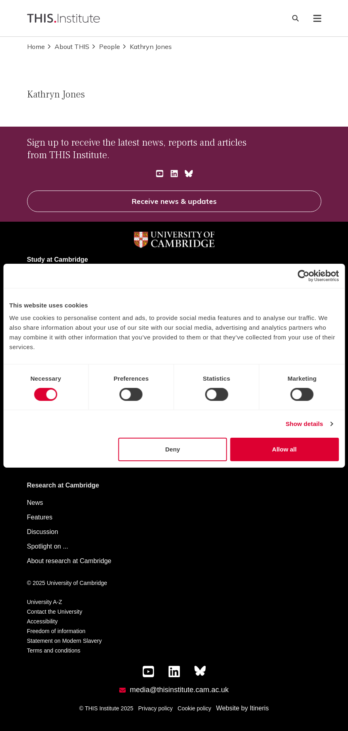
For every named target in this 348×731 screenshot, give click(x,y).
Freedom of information (56, 631)
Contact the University (54, 611)
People (105, 46)
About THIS (67, 46)
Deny (172, 449)
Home (36, 46)
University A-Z (44, 602)
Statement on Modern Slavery (64, 641)
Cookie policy (194, 708)
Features (40, 517)
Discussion (42, 531)
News (35, 502)
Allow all (284, 449)
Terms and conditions (53, 650)
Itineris (259, 708)
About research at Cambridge (69, 560)
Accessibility (42, 621)
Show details (304, 423)
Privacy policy (155, 708)
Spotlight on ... (47, 546)
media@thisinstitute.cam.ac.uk (179, 690)
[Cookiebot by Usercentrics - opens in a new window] (303, 275)
